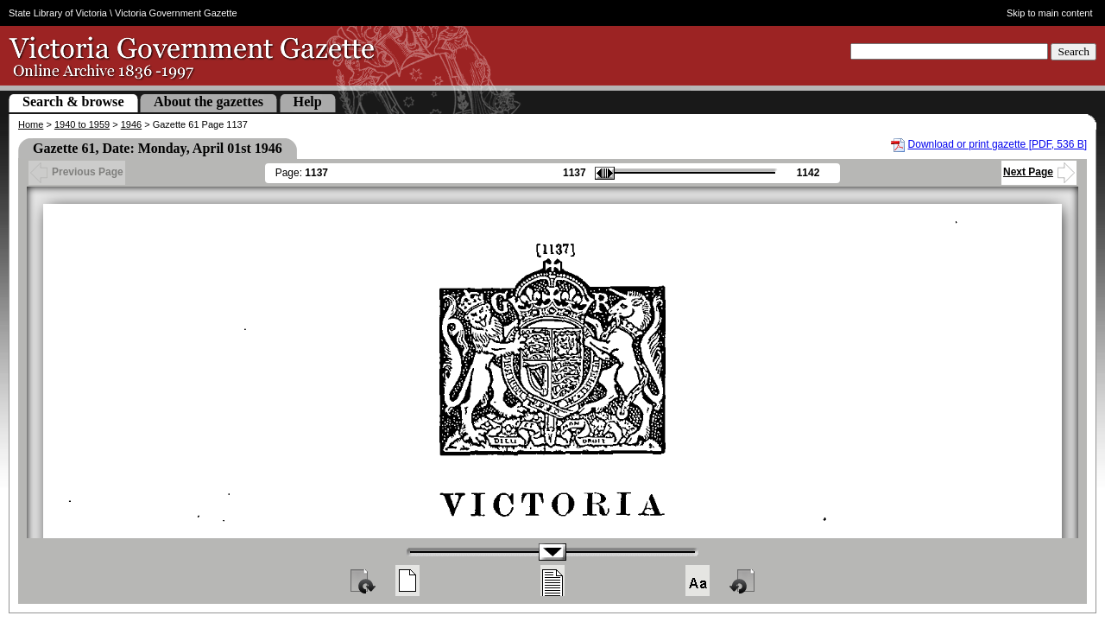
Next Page (1039, 172)
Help (308, 101)
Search (1073, 51)
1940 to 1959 (82, 124)
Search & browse (73, 101)
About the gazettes (208, 101)
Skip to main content (1050, 13)
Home (30, 124)
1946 (131, 124)
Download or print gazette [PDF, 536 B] (997, 144)
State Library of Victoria (58, 13)
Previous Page (76, 172)
